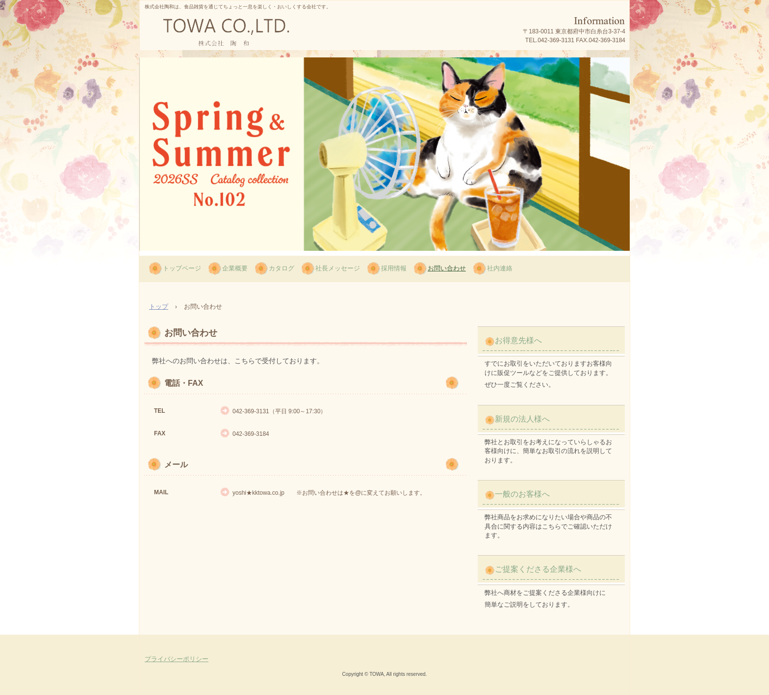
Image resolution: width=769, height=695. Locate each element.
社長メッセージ (337, 268)
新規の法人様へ (522, 419)
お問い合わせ (447, 268)
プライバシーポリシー (176, 659)
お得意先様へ (518, 340)
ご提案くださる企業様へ (538, 569)
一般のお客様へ (522, 494)
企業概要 (235, 268)
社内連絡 (500, 268)
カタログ (281, 268)
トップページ (182, 268)
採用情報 (394, 268)
